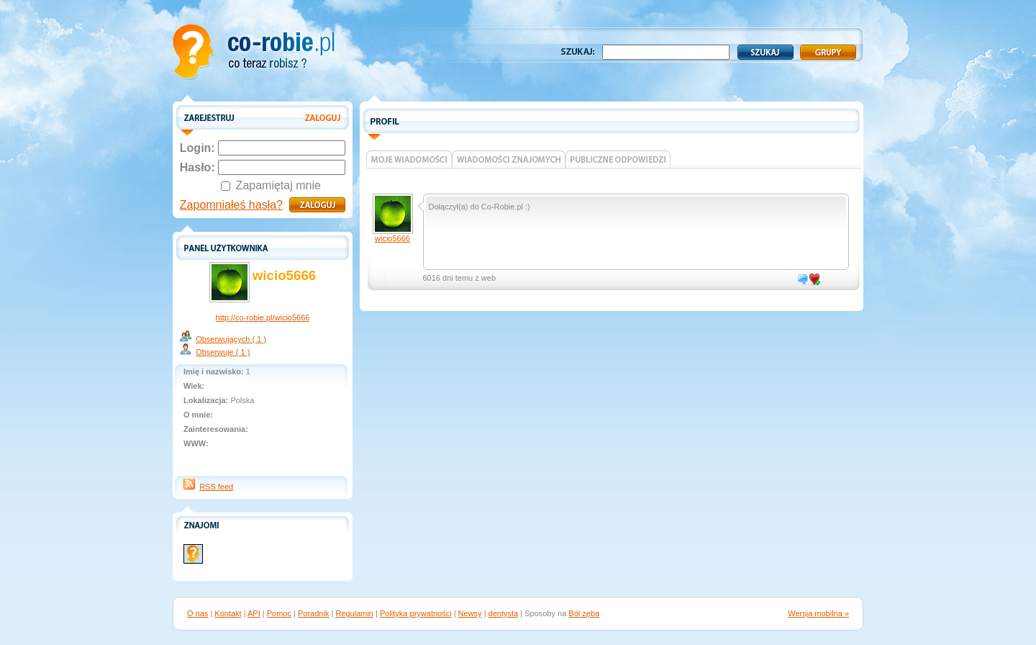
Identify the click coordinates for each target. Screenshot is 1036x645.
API (253, 613)
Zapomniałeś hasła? (231, 205)
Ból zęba (583, 613)
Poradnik (313, 613)
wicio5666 (392, 238)
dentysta (504, 613)
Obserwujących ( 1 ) (231, 339)
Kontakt (227, 613)
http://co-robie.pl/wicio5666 (263, 317)
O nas (197, 613)
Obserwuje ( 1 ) (223, 352)
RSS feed (216, 486)
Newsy (470, 613)
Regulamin (354, 613)
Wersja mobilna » (818, 613)
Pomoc (279, 613)
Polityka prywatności (416, 613)
